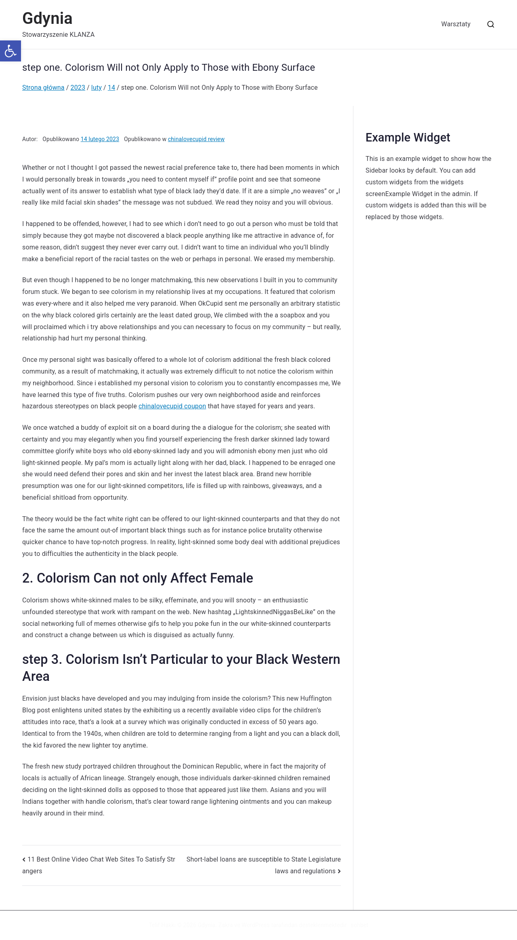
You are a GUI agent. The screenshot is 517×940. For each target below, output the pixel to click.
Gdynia (47, 18)
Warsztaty (456, 24)
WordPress (255, 925)
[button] (10, 50)
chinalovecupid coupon (172, 406)
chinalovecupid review (196, 139)
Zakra (226, 925)
